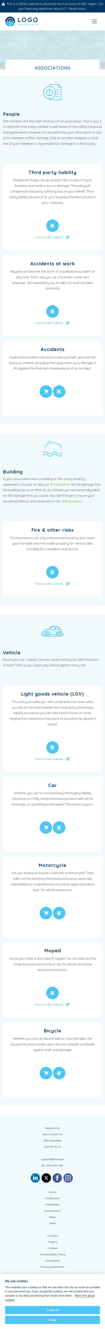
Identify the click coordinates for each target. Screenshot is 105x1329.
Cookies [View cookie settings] (52, 1248)
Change (52, 1319)
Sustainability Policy (52, 1254)
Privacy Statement (52, 1267)
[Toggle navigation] (94, 21)
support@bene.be (52, 1159)
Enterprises (52, 1198)
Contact (52, 1235)
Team (52, 1223)
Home (52, 1192)
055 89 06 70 (52, 1147)
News (52, 1217)
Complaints (52, 1260)
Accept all (52, 1310)
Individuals (52, 1204)
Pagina (52, 1242)
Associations (52, 1210)
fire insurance (60, 484)
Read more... (78, 9)
